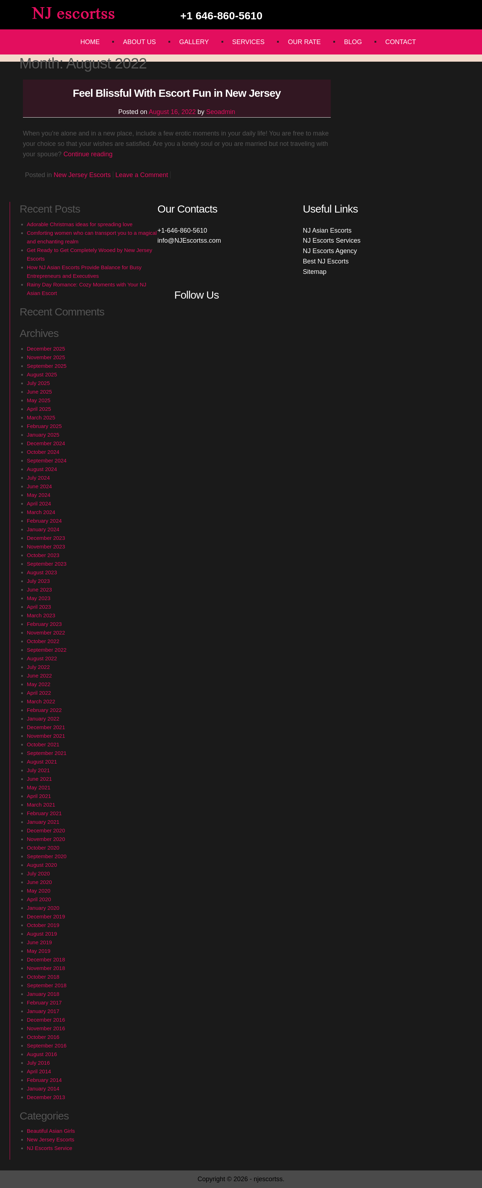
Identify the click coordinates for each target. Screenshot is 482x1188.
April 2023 (39, 607)
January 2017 (43, 1011)
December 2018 (46, 959)
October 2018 (43, 977)
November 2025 (46, 357)
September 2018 (47, 985)
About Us (139, 42)
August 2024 (42, 469)
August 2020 (42, 865)
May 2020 (39, 891)
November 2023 (46, 546)
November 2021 (46, 736)
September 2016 (47, 1045)
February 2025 (44, 426)
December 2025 (46, 349)
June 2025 (39, 392)
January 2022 (43, 719)
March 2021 (41, 805)
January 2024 (43, 529)
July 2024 (38, 478)
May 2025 (39, 400)
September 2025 (47, 366)
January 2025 (43, 435)
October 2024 (43, 452)
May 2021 (39, 787)
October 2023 (43, 555)
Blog (353, 42)
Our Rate (304, 42)
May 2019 (39, 951)
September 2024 (47, 460)
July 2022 (38, 667)
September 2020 (47, 856)
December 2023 (46, 538)
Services (248, 42)
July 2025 (38, 383)
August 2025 (42, 374)
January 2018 (43, 994)
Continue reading (88, 154)
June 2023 (39, 589)
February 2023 (44, 624)
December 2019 (46, 916)
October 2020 (43, 848)
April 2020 (39, 899)
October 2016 (43, 1037)
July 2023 (38, 581)
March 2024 (41, 512)
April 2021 (39, 796)
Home (90, 42)
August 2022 (42, 658)
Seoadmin (220, 111)
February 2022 (44, 710)
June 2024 (39, 486)
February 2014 (44, 1080)
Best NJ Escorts (326, 261)
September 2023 (47, 564)
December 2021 (46, 727)
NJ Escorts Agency (330, 251)
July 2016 (38, 1063)
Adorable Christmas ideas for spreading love (80, 224)
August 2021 (42, 762)
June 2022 (39, 676)
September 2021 (47, 753)
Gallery (194, 42)
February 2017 (44, 1002)
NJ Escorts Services (332, 240)
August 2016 (42, 1054)
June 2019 (39, 942)
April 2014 (39, 1071)
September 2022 (47, 650)
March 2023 (41, 615)
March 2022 (41, 701)
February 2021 (44, 813)
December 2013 (46, 1097)
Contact (400, 42)
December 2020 (46, 830)
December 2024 (46, 443)
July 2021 (38, 770)
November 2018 (46, 968)
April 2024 (39, 503)
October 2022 (43, 641)
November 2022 (46, 632)
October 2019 (43, 925)
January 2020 (43, 908)
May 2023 (39, 598)
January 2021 (43, 822)
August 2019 (42, 934)
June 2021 (39, 779)
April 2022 (39, 693)
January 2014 (43, 1088)
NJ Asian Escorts (327, 230)
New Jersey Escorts (82, 175)
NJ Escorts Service (49, 1148)
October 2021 (43, 744)
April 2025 (39, 409)
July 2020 (38, 873)
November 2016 (46, 1028)
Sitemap (314, 271)
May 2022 (39, 684)
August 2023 (42, 572)
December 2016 (46, 1020)
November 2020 (46, 839)
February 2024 (44, 521)
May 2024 (39, 495)
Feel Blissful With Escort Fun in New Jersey (177, 93)
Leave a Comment (141, 175)
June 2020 (39, 882)
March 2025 (41, 417)
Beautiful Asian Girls (51, 1131)
